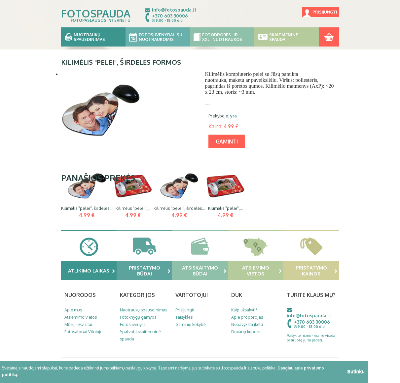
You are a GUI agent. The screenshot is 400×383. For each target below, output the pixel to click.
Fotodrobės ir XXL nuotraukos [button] (222, 37)
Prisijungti (324, 12)
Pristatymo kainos (317, 270)
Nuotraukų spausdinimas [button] (93, 37)
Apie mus (73, 309)
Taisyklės (184, 317)
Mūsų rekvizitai (78, 324)
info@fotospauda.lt (174, 10)
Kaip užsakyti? (244, 309)
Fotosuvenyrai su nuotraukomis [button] (157, 37)
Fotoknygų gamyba (138, 317)
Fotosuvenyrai (133, 324)
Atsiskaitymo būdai (204, 270)
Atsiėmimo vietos (262, 270)
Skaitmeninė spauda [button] (286, 37)
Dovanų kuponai (247, 331)
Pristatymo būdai (150, 270)
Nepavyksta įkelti (247, 324)
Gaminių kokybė (190, 324)
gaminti (227, 141)
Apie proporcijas (247, 317)
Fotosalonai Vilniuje (83, 331)
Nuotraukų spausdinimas (143, 309)
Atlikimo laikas (91, 270)
